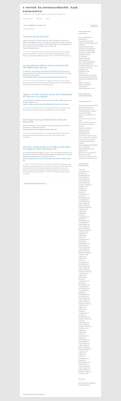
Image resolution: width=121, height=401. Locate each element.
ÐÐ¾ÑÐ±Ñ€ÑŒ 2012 (84, 324)
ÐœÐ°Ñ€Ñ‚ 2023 (82, 241)
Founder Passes (64, 171)
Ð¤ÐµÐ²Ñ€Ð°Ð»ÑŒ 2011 (84, 362)
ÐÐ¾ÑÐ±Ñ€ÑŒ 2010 (84, 368)
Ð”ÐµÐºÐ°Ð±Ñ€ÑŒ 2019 (84, 288)
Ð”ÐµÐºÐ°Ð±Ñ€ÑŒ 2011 (84, 343)
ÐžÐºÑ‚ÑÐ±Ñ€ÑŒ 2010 (84, 369)
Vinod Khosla (40, 171)
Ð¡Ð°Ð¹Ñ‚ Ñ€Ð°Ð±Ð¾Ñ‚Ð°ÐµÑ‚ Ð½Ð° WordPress (34, 394)
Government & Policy (49, 53)
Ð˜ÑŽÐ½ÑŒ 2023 (83, 235)
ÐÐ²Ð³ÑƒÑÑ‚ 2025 (83, 186)
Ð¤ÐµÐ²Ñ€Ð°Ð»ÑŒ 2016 (84, 317)
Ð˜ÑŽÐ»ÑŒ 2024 (82, 211)
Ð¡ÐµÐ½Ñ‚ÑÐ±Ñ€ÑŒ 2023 (85, 230)
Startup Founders (59, 168)
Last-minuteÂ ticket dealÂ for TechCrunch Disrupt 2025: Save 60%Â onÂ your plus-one (46, 66)
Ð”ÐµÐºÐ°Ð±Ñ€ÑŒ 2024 (84, 201)
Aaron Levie (64, 164)
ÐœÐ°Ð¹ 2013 (82, 320)
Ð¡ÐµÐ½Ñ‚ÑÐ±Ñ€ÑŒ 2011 (85, 349)
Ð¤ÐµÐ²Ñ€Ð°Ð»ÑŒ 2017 (84, 294)
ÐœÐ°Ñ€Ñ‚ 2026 (82, 173)
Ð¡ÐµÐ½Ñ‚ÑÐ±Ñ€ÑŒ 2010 (85, 371)
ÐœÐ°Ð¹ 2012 (82, 334)
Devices (47, 18)
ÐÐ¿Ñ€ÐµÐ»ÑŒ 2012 (84, 335)
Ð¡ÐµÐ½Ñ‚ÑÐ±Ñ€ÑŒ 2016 (85, 303)
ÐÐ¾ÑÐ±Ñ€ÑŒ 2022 (84, 249)
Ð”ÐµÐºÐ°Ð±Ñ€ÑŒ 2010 (84, 366)
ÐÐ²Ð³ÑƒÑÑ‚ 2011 (83, 351)
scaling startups (47, 168)
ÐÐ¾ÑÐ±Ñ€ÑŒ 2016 (84, 300)
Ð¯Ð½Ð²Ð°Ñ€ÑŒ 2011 (84, 364)
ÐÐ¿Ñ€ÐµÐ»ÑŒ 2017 (84, 290)
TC (28, 55)
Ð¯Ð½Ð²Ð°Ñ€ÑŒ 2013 (84, 322)
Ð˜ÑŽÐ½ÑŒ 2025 (83, 190)
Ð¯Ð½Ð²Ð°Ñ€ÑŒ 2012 (84, 341)
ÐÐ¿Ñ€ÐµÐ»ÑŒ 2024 (84, 216)
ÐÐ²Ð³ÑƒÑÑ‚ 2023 (83, 232)
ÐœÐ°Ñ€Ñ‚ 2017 (82, 292)
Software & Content (28, 18)
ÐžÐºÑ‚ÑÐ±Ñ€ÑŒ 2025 (84, 182)
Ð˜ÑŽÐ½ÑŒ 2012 (83, 332)
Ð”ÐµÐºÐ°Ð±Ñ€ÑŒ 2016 (84, 298)
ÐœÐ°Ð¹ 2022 (82, 260)
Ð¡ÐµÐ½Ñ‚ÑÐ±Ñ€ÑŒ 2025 (85, 184)
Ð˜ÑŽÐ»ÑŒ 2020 (82, 275)
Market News (39, 18)
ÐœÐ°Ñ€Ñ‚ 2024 (82, 218)
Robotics (57, 82)
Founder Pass (42, 166)
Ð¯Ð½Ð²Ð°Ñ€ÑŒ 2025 (84, 199)
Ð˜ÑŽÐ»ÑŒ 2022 (82, 256)
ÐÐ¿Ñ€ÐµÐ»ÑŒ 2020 (84, 281)
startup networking (41, 169)
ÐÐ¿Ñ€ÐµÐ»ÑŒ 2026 (84, 171)
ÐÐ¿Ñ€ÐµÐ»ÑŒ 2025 (84, 194)
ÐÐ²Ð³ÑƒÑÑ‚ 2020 (83, 273)
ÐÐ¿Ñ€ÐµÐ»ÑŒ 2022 (84, 262)
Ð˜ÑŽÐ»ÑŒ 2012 (82, 330)
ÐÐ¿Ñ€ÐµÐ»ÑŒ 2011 (84, 358)
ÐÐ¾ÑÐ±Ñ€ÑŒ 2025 (84, 181)
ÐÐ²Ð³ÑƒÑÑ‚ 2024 (83, 209)
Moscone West (66, 55)
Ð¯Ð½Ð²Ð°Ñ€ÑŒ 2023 (84, 245)
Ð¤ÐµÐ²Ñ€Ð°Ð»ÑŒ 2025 (84, 198)
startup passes (49, 169)
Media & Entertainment (59, 53)
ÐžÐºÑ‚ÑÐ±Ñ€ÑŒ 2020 (84, 269)
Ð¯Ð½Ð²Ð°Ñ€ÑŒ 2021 (84, 264)
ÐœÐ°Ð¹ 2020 (82, 279)
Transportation (44, 55)
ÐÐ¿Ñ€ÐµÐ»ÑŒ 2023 (84, 239)
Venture (51, 55)
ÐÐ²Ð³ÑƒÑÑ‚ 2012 (83, 328)
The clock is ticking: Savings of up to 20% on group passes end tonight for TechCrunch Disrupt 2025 (46, 148)
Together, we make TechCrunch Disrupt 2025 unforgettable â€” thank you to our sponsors (47, 95)
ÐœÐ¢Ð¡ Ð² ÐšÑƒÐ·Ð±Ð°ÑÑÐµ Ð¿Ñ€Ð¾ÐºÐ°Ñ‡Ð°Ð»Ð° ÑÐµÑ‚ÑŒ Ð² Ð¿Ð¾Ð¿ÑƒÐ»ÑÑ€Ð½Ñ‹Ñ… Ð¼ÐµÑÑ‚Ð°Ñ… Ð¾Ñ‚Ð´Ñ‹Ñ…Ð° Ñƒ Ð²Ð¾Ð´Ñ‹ (87, 112)
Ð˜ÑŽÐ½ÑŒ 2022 (83, 258)
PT (69, 171)
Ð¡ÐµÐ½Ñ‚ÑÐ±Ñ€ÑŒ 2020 (85, 271)
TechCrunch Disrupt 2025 (35, 55)
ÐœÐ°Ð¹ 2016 (82, 311)
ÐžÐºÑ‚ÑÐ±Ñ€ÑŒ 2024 (84, 205)
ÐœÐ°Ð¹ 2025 (82, 192)
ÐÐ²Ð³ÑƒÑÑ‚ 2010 (83, 373)
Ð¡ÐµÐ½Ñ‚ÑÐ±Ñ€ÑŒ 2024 (85, 207)
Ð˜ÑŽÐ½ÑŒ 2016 (83, 309)
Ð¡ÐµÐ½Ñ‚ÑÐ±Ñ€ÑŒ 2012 (85, 326)
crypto (31, 53)
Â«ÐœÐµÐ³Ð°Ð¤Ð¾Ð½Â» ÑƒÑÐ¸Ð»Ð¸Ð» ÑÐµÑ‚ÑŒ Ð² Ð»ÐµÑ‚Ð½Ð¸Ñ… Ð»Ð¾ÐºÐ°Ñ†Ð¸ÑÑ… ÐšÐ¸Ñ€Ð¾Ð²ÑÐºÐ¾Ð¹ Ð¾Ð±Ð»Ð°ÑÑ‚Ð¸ (88, 69)
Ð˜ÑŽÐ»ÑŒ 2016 (82, 307)
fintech (35, 53)
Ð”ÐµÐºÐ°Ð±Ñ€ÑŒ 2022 (84, 247)
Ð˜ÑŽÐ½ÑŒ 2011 (83, 354)
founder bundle (34, 166)
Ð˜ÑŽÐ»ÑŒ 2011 (82, 352)
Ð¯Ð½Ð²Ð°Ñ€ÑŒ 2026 (84, 177)
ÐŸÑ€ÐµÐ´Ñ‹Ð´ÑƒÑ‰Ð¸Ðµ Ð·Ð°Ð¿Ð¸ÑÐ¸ (35, 183)
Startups (25, 55)
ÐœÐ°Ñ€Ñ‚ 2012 (82, 337)
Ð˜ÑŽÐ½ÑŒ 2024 (83, 213)
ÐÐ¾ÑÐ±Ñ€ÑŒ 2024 (84, 203)
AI (61, 51)
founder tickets (49, 166)
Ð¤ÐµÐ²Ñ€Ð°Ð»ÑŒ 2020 (84, 284)
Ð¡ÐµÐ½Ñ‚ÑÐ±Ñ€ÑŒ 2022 (85, 252)
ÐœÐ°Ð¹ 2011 (82, 356)
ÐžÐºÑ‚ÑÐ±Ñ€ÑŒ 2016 (84, 301)
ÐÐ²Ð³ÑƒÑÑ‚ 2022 (83, 254)
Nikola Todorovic (35, 168)
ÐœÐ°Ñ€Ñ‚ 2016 (82, 315)
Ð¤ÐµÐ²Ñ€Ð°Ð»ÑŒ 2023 (84, 243)
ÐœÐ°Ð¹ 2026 (82, 169)
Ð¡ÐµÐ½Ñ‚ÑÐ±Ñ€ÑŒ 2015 (85, 318)
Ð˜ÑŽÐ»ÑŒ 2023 (82, 233)
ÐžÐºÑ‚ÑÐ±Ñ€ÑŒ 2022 (84, 250)
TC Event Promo (42, 110)
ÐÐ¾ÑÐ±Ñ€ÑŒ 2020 (84, 267)
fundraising (40, 53)
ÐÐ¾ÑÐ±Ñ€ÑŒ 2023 (84, 226)
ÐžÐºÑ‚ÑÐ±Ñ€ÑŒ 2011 (84, 347)
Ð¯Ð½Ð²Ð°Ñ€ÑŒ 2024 (84, 222)
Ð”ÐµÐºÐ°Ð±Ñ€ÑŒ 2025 (84, 179)
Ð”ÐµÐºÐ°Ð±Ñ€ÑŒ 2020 (84, 266)
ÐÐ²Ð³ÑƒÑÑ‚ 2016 (83, 305)
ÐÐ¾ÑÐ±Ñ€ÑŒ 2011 (84, 345)
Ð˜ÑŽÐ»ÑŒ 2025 (82, 188)
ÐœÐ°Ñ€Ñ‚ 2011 (82, 360)
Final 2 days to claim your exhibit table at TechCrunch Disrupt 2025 (45, 120)
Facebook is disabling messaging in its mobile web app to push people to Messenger (88, 124)
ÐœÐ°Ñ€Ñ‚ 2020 (82, 283)
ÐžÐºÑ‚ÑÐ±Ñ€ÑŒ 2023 (84, 228)
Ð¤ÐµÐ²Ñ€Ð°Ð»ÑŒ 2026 (84, 175)
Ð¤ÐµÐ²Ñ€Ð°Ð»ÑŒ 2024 (84, 220)
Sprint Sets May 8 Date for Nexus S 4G (88, 135)
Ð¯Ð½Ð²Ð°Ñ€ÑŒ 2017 (84, 296)
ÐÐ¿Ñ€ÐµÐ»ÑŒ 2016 (84, 313)
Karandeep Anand (63, 166)
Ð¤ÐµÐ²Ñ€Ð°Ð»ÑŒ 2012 (84, 339)
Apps (63, 51)
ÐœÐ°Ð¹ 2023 (82, 237)
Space (66, 53)
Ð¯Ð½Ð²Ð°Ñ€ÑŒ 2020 (84, 286)
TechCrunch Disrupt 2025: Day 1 (36, 36)
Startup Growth (32, 169)
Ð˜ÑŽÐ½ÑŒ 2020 (83, 277)
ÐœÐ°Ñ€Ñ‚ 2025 (82, 196)
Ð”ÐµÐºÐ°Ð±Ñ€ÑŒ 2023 (84, 224)
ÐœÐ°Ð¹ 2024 (82, 215)
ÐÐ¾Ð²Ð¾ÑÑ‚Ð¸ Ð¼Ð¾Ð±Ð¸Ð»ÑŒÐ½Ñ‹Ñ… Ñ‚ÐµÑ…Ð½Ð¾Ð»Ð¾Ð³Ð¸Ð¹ (51, 9)
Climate (28, 53)
